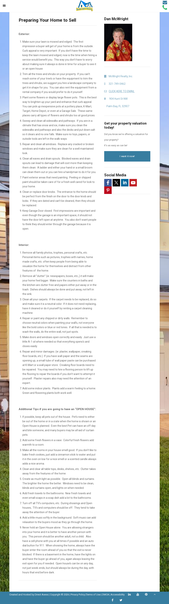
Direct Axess (41, 594)
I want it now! (127, 156)
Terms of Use (93, 594)
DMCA (105, 594)
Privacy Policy (78, 594)
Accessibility (118, 594)
